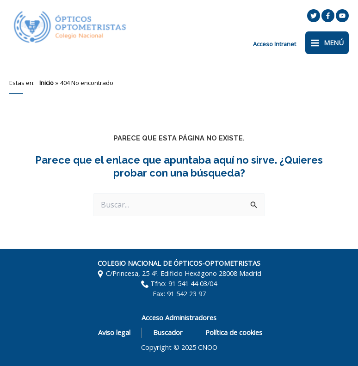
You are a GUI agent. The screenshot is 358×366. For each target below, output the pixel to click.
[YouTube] (342, 15)
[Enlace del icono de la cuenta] (274, 44)
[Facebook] (327, 15)
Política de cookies (233, 332)
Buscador (168, 332)
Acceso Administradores (179, 317)
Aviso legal (114, 332)
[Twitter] (313, 15)
